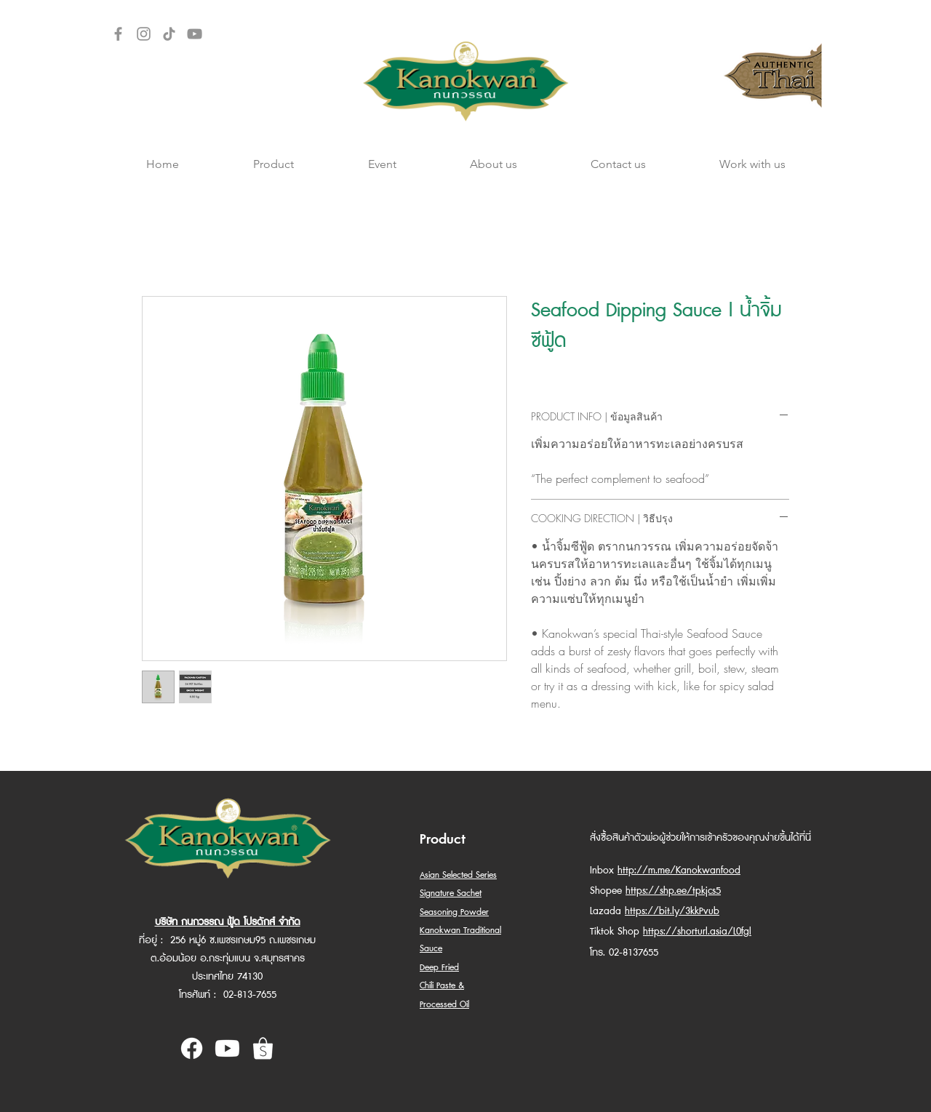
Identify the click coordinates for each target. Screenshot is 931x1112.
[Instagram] (144, 34)
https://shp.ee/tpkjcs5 (673, 891)
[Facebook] (118, 34)
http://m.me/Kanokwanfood (679, 870)
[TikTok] (169, 34)
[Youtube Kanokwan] (227, 1048)
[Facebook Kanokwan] (191, 1048)
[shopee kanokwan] (263, 1048)
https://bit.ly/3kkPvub (672, 911)
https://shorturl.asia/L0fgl (697, 931)
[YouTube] (194, 34)
